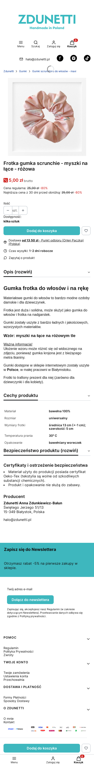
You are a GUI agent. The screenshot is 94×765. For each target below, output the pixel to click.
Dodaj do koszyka (42, 231)
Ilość (7, 203)
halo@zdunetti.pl (17, 519)
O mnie (9, 718)
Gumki (23, 71)
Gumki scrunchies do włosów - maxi (54, 71)
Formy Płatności (15, 697)
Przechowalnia (14, 679)
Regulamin (11, 648)
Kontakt (9, 722)
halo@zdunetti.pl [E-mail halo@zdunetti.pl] (38, 59)
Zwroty (9, 655)
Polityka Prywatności (18, 651)
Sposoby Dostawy (17, 701)
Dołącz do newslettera (30, 599)
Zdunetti (9, 71)
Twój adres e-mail (19, 589)
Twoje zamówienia (17, 672)
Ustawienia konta (16, 676)
